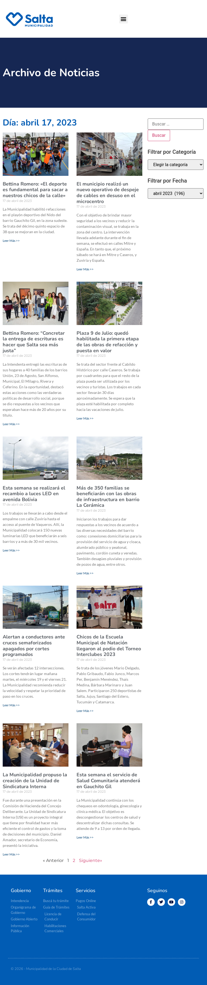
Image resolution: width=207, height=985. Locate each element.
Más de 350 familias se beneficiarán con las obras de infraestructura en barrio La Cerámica (108, 497)
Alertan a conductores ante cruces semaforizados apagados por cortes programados (34, 646)
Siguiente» (90, 860)
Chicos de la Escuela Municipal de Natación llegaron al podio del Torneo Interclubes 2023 (109, 646)
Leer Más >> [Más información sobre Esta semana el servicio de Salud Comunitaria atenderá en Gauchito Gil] (85, 837)
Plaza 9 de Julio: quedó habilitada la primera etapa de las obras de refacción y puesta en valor (108, 342)
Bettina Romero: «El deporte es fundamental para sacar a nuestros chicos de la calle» (35, 190)
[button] (123, 19)
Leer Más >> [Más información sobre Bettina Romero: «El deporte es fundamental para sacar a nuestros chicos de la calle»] (11, 241)
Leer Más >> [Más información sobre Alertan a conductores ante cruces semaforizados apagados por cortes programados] (11, 705)
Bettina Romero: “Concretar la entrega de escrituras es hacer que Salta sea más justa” (34, 342)
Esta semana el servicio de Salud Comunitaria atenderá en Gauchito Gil (108, 780)
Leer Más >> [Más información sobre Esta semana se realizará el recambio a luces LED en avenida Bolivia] (11, 550)
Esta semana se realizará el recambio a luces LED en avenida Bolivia (34, 494)
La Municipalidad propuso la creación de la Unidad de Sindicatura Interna (35, 780)
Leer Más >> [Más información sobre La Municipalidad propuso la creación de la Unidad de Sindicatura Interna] (11, 854)
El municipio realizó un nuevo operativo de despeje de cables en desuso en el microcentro (108, 193)
